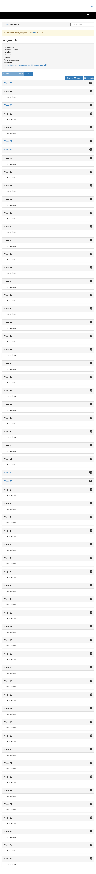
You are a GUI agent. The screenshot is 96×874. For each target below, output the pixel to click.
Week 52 (8, 472)
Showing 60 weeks (74, 78)
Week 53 (8, 481)
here (34, 33)
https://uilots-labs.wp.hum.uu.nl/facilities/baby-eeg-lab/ (25, 65)
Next (29, 74)
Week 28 (8, 150)
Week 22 (8, 83)
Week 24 (8, 105)
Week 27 (8, 141)
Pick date (89, 78)
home (5, 24)
